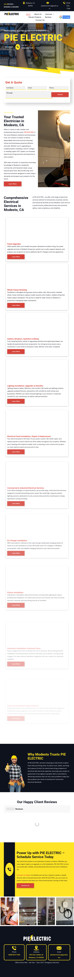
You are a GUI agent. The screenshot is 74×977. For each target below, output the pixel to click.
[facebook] (58, 974)
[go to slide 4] (39, 892)
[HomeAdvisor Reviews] (37, 949)
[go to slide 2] (36, 892)
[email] (68, 974)
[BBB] (37, 941)
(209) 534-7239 (68, 6)
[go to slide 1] (34, 892)
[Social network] (61, 974)
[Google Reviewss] (37, 958)
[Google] (65, 974)
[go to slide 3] (37, 892)
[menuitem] (28, 14)
